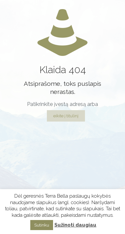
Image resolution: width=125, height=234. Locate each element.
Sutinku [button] (41, 225)
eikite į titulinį (65, 115)
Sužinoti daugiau (75, 225)
